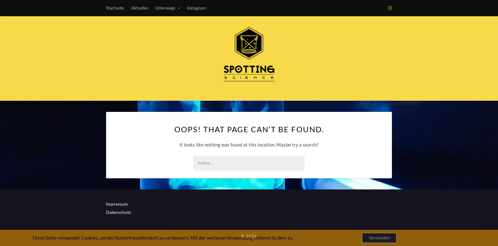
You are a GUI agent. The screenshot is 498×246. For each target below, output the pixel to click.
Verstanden (379, 237)
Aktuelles (139, 7)
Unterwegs (165, 7)
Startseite (115, 7)
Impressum (117, 204)
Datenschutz (118, 212)
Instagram (196, 7)
